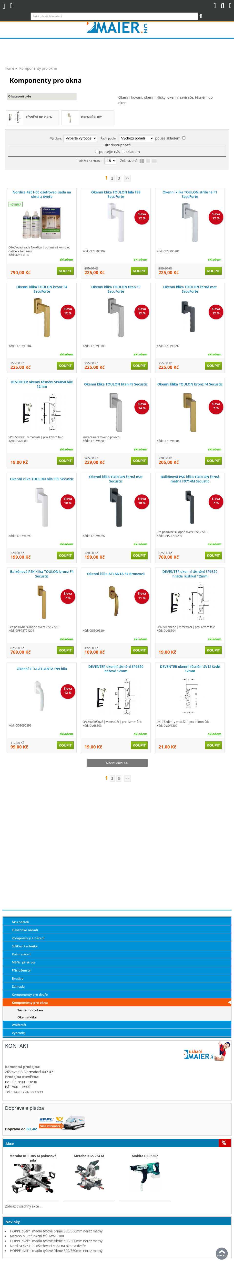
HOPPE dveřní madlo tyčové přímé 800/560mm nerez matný (56, 1231)
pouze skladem (167, 138)
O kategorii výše (19, 96)
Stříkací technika (25, 946)
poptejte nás (109, 151)
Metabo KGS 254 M (89, 1156)
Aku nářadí (20, 922)
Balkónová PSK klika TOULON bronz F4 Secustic (42, 573)
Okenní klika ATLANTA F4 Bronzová (116, 573)
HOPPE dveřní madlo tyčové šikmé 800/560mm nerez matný (56, 1250)
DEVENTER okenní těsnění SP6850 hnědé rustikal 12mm (189, 573)
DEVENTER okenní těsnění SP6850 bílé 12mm (42, 384)
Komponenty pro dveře (30, 994)
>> (128, 178)
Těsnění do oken (39, 117)
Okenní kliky (91, 117)
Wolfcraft (19, 1025)
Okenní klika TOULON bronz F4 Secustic (190, 384)
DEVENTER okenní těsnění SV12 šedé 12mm (190, 668)
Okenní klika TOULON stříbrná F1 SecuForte (190, 194)
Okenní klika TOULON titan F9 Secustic (116, 384)
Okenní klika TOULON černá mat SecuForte (190, 289)
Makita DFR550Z (145, 1156)
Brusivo (17, 978)
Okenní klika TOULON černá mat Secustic (115, 478)
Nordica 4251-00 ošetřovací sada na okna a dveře (42, 194)
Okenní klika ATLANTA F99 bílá (42, 668)
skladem (133, 151)
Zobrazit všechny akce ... (23, 1206)
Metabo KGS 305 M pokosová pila (33, 1158)
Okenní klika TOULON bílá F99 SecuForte (116, 194)
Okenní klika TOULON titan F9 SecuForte (116, 289)
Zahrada (18, 986)
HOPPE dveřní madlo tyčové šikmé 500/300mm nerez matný (56, 1241)
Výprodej (19, 1033)
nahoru (222, 1254)
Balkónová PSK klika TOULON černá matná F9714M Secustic (190, 478)
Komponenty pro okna (30, 1002)
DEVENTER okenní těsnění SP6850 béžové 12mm (115, 668)
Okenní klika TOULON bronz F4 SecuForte (41, 289)
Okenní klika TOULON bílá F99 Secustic (42, 479)
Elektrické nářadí (25, 930)
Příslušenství (21, 970)
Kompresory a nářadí (28, 938)
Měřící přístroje (23, 962)
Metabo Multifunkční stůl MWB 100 (37, 1236)
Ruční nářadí (21, 954)
